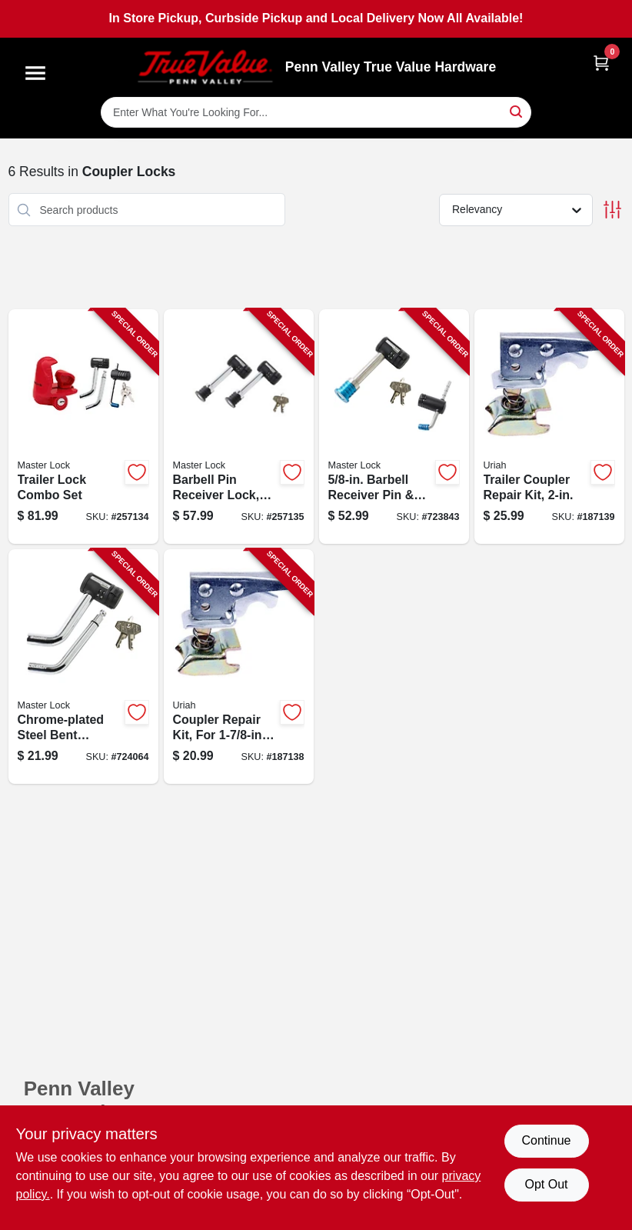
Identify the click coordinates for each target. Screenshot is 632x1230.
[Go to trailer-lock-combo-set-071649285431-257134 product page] (83, 426)
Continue (545, 1140)
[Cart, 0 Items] (601, 63)
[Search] (517, 111)
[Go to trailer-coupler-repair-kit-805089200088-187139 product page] (549, 426)
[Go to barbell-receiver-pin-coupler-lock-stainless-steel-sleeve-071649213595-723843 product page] (394, 426)
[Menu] (35, 73)
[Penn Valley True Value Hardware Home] (205, 67)
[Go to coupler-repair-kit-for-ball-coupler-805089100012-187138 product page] (239, 666)
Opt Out (545, 1184)
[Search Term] (316, 112)
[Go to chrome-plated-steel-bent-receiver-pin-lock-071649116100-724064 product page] (83, 666)
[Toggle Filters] (612, 209)
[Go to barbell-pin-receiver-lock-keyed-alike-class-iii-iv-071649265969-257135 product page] (239, 426)
